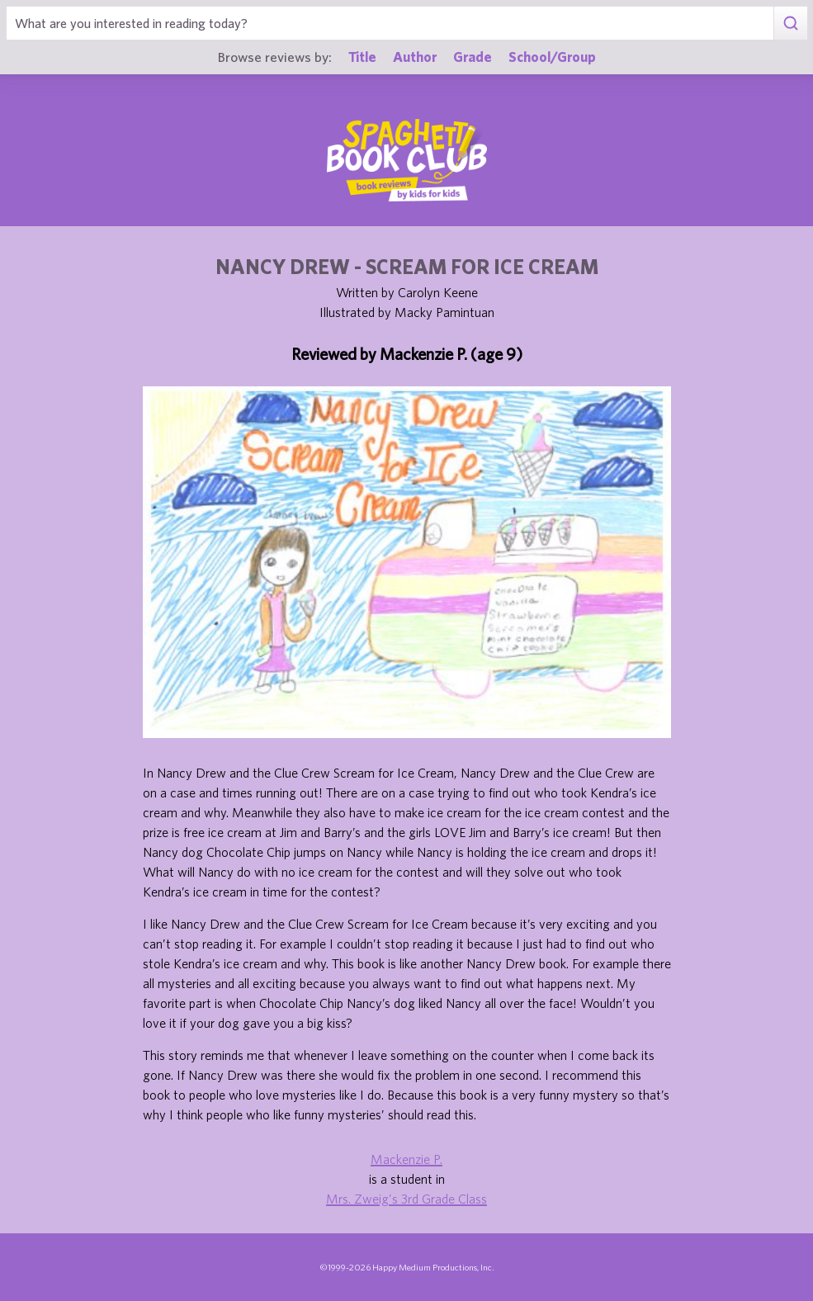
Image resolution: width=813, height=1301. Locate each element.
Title (362, 56)
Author (415, 56)
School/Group (552, 56)
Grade (472, 56)
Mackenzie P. (406, 1159)
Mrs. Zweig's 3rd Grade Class (406, 1198)
